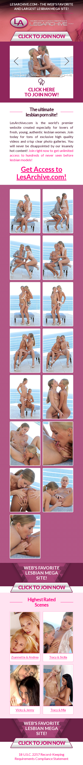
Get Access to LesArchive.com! (41, 173)
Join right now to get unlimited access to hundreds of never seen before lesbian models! (41, 155)
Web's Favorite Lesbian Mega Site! (41, 572)
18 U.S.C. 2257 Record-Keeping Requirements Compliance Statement (41, 756)
